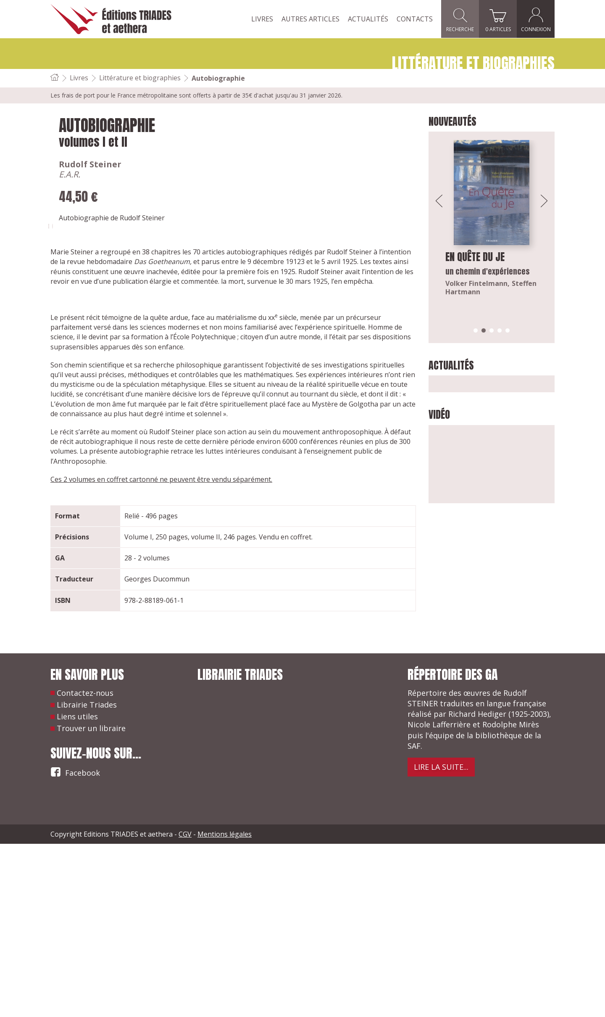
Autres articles (310, 19)
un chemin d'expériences (487, 271)
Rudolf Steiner (199, 164)
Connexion (536, 19)
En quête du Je (475, 256)
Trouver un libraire (91, 902)
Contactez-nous (85, 866)
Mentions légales (224, 1007)
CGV (185, 1007)
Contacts (415, 19)
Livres (262, 19)
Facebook (75, 945)
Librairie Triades (87, 878)
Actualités (368, 19)
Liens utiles (77, 890)
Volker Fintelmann (476, 283)
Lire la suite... (441, 940)
